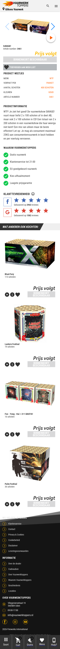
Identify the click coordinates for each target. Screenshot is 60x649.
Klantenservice (14, 523)
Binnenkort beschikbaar (30, 59)
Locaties (12, 591)
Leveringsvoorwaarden (18, 551)
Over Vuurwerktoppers (18, 574)
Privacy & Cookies (16, 534)
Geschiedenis (14, 585)
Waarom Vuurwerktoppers (19, 580)
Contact (11, 529)
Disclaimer (13, 545)
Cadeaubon (13, 569)
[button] (52, 26)
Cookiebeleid (14, 540)
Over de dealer (14, 563)
